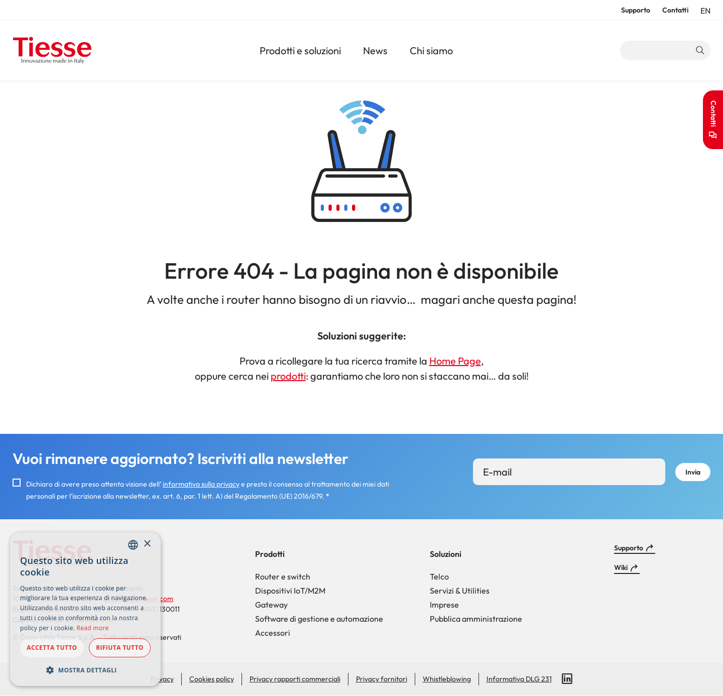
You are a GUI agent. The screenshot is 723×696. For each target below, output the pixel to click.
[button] (85, 670)
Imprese (444, 605)
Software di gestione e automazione (319, 619)
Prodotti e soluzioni (300, 50)
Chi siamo (431, 50)
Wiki (621, 567)
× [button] (147, 544)
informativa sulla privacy (201, 484)
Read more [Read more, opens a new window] (93, 628)
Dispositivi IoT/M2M (290, 591)
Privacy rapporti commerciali (295, 678)
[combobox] (133, 545)
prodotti (288, 376)
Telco (439, 576)
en (705, 11)
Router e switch (282, 576)
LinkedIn (567, 678)
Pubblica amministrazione (476, 619)
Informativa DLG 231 (519, 678)
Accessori (272, 633)
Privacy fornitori (381, 678)
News (375, 50)
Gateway (271, 605)
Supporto (635, 10)
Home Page (455, 361)
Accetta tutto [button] (52, 647)
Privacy (162, 678)
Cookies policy (211, 678)
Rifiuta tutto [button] (120, 647)
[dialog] (85, 609)
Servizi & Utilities (460, 591)
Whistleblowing (447, 678)
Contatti (675, 10)
